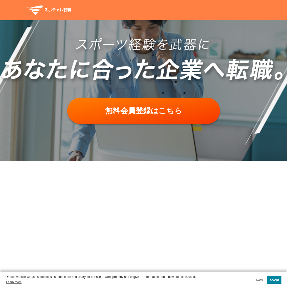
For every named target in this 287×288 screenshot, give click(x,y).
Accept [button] (274, 279)
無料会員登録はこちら (143, 110)
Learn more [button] (13, 282)
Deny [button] (259, 279)
